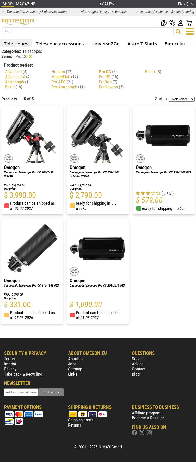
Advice (137, 363)
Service (138, 358)
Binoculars (176, 43)
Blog (136, 374)
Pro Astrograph (68, 86)
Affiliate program (146, 412)
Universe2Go (105, 43)
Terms (9, 358)
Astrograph (17, 81)
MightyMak (64, 76)
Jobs (72, 363)
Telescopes (16, 43)
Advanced (16, 71)
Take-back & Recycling (23, 374)
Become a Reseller (148, 417)
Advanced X (18, 76)
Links (72, 374)
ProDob (108, 81)
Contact (138, 368)
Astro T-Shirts (142, 43)
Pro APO (62, 81)
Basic (13, 86)
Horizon (61, 71)
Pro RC (108, 76)
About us (75, 358)
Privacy (10, 368)
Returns (74, 425)
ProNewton (111, 86)
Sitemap (75, 368)
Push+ (153, 71)
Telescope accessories (60, 43)
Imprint (10, 363)
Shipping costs (80, 419)
